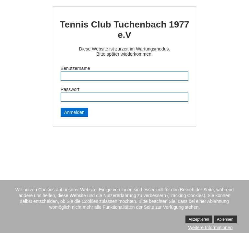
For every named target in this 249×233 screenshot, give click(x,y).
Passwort (70, 89)
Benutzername (75, 68)
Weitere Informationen (210, 227)
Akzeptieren (199, 219)
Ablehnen (225, 219)
